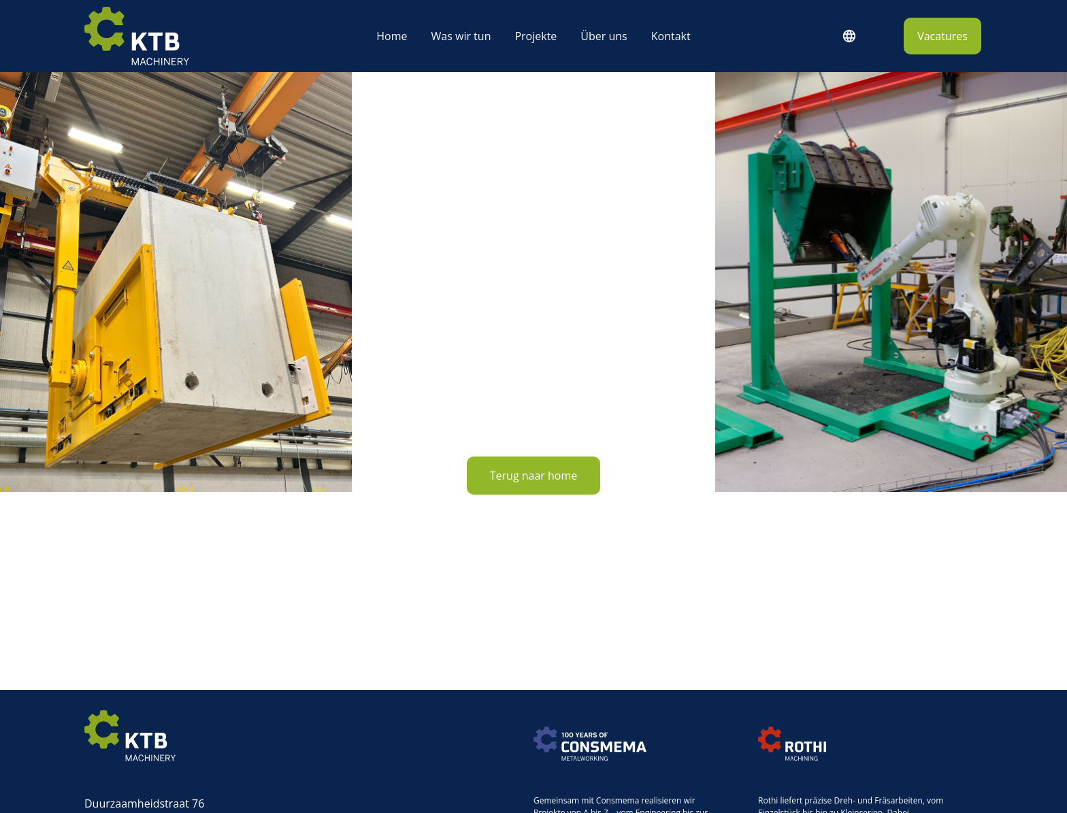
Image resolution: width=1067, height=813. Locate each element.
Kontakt (671, 36)
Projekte (535, 36)
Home (391, 36)
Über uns (603, 36)
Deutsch (848, 36)
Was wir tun (461, 36)
